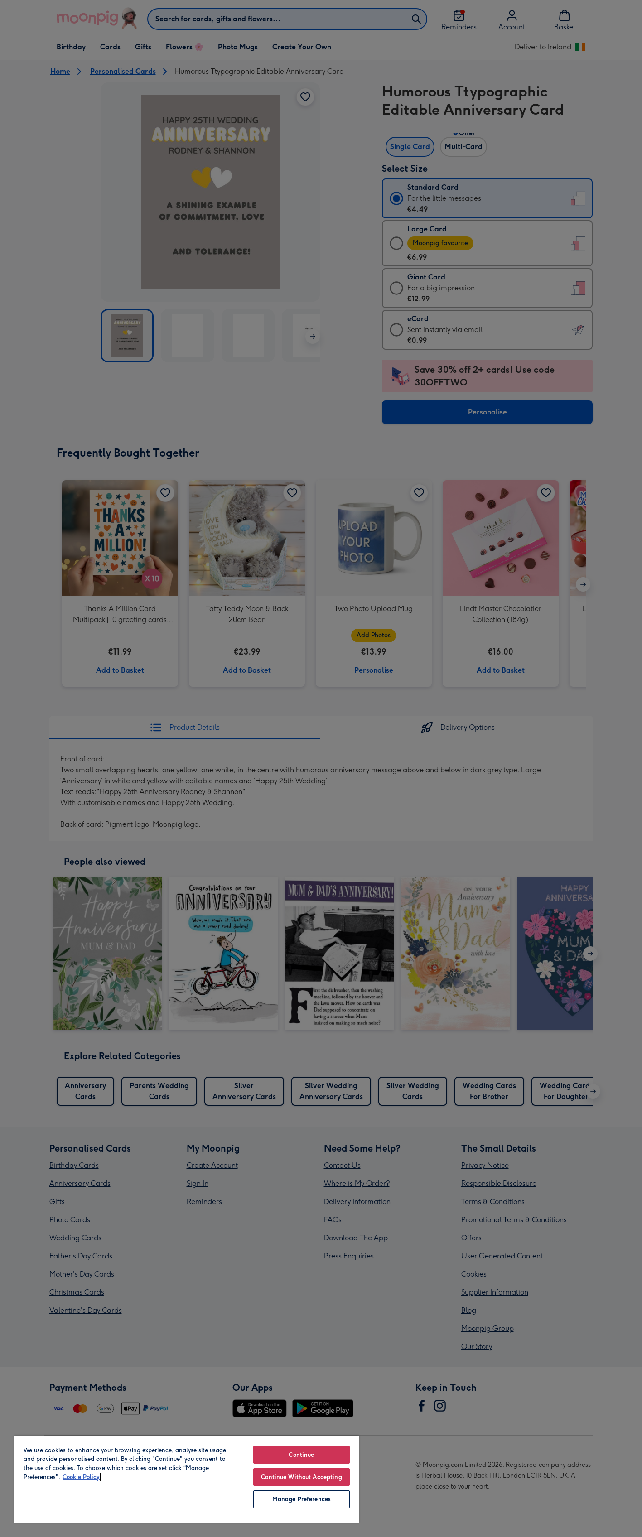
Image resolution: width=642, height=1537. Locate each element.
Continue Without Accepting (301, 1477)
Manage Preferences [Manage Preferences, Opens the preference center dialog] (301, 1499)
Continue (301, 1454)
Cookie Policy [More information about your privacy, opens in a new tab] (81, 1477)
